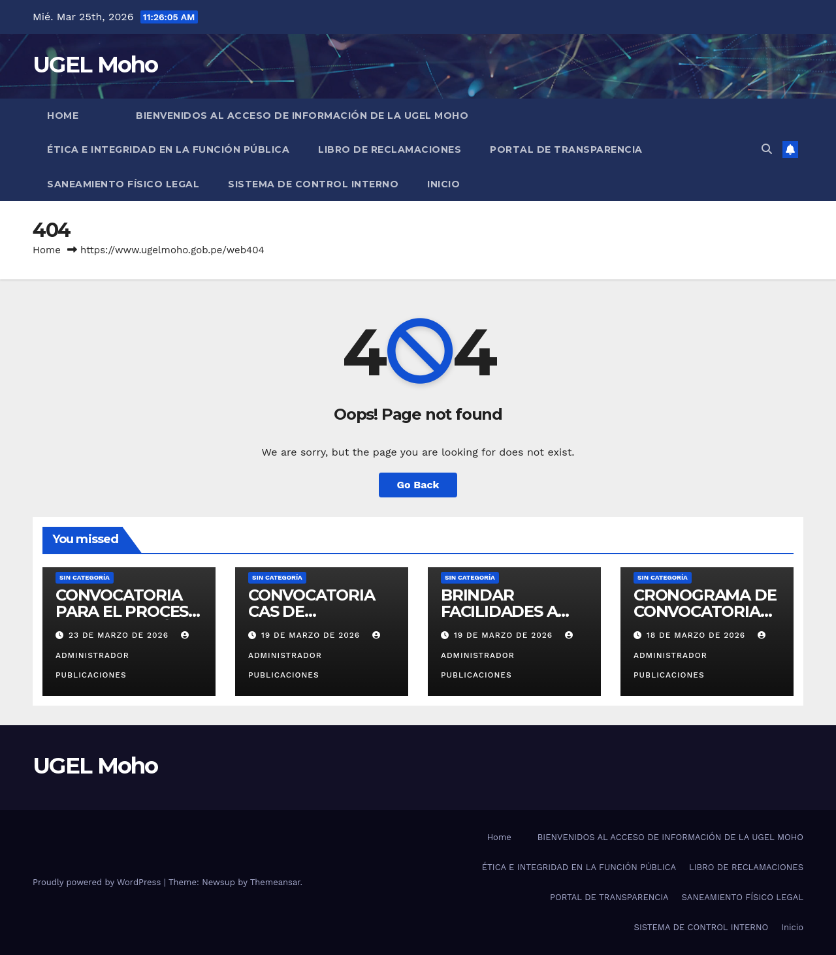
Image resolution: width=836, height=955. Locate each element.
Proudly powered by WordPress (98, 882)
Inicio (443, 184)
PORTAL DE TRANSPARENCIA (566, 149)
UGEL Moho (95, 64)
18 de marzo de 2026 (697, 635)
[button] (767, 149)
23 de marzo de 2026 (120, 635)
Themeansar (275, 882)
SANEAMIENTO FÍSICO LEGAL (123, 184)
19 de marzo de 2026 (312, 635)
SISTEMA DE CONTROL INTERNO (313, 184)
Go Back (418, 484)
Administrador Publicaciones (124, 655)
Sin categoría (84, 577)
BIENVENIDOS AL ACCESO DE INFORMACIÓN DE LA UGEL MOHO (302, 115)
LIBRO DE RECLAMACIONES (389, 149)
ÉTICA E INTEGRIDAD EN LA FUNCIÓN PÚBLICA (168, 149)
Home (62, 115)
